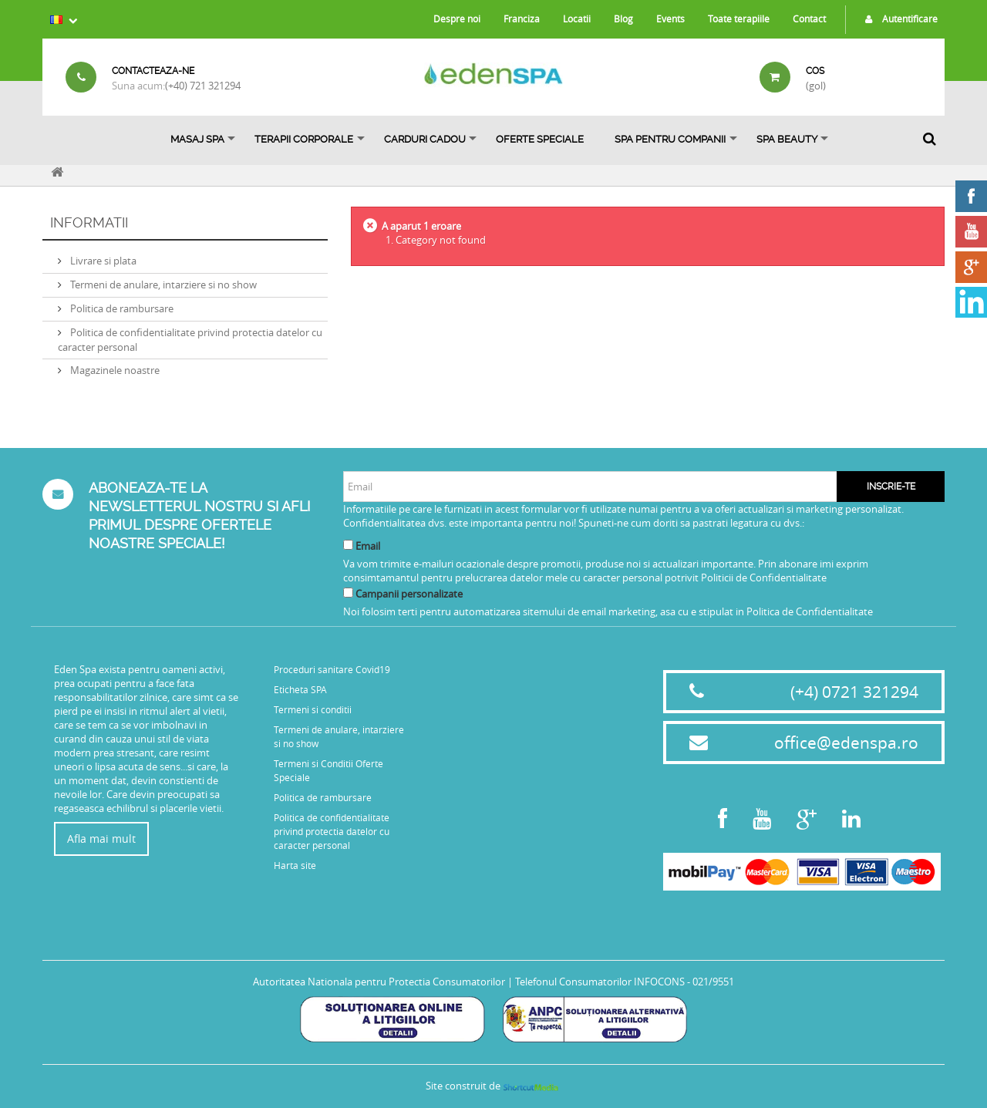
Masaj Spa (197, 139)
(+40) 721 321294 (203, 86)
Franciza (522, 18)
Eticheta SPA (300, 689)
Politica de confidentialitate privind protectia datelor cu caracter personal (331, 831)
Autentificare (897, 18)
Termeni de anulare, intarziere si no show (162, 284)
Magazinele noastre (114, 370)
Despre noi (456, 18)
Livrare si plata (102, 261)
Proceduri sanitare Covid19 (332, 669)
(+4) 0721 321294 (854, 691)
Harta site (295, 865)
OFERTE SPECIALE (540, 139)
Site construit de (493, 1086)
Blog (623, 18)
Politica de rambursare (120, 308)
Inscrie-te (891, 486)
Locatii (577, 18)
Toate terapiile (739, 18)
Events (670, 18)
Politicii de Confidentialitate (764, 577)
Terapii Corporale (303, 139)
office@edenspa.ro (846, 742)
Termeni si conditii (313, 709)
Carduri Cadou (425, 139)
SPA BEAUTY (786, 139)
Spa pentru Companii (670, 139)
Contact (809, 18)
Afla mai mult (101, 838)
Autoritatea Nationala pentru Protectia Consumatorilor (379, 981)
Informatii (89, 222)
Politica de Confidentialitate (809, 611)
